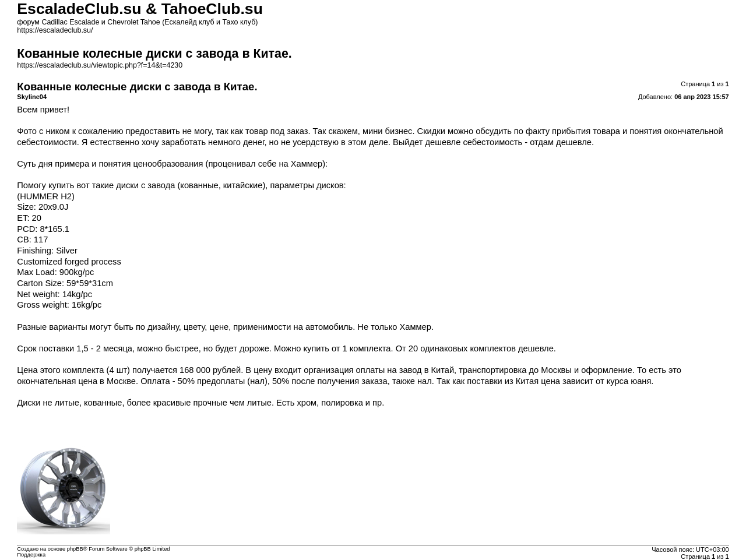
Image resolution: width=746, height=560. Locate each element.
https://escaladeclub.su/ (55, 30)
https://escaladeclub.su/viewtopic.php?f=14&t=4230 (99, 65)
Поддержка (31, 555)
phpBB (75, 549)
